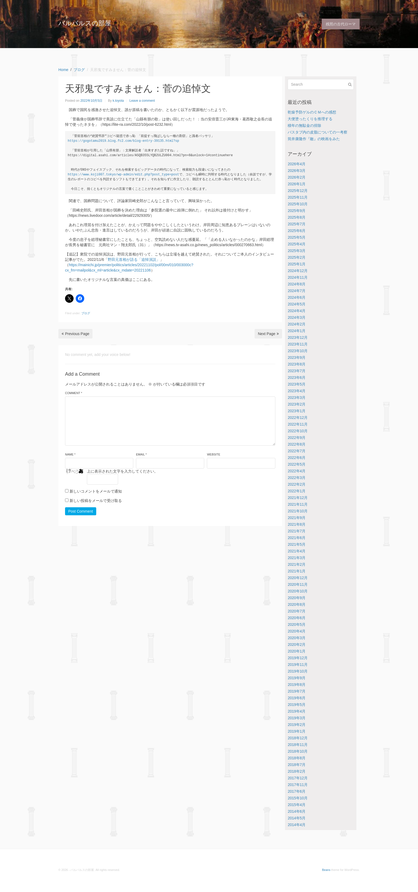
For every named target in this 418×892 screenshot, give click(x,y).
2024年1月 (297, 331)
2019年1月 (297, 731)
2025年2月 (297, 257)
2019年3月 (297, 718)
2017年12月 (298, 778)
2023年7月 (297, 371)
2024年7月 (297, 291)
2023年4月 (297, 391)
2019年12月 (298, 658)
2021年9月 (297, 518)
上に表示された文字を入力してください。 (122, 471)
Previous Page (75, 334)
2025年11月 (298, 197)
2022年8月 (297, 444)
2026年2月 (297, 177)
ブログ (85, 313)
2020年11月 (298, 584)
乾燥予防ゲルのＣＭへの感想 (312, 112)
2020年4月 (297, 631)
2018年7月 (297, 765)
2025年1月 (297, 264)
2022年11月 (298, 424)
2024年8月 (297, 284)
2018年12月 (298, 738)
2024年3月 (297, 317)
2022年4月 (297, 471)
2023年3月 (297, 397)
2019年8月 (297, 684)
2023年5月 (297, 384)
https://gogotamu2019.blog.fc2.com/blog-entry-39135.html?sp (123, 141)
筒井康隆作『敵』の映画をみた (314, 139)
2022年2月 (297, 484)
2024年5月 (297, 304)
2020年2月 (297, 644)
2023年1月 (297, 411)
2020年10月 (298, 591)
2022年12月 (298, 417)
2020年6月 (297, 618)
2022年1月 (297, 491)
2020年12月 (298, 578)
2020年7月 (297, 611)
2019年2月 (297, 724)
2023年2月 (297, 404)
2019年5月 (297, 704)
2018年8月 (297, 758)
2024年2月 (297, 324)
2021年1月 (297, 571)
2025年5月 (297, 237)
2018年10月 (298, 751)
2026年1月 (297, 184)
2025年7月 (297, 224)
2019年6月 (297, 698)
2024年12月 (298, 271)
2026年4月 (297, 164)
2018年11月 (298, 744)
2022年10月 (298, 431)
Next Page (268, 334)
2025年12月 (298, 190)
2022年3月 (297, 478)
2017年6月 (297, 791)
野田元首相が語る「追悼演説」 (134, 259)
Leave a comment (142, 101)
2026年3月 (297, 170)
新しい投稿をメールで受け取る (96, 500)
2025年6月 (297, 231)
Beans (326, 869)
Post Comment (80, 511)
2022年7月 (297, 451)
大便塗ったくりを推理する (310, 119)
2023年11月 (298, 344)
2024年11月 (298, 277)
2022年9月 (297, 437)
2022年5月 (297, 464)
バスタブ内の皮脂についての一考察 (317, 132)
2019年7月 (297, 691)
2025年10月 (298, 204)
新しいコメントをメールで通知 (96, 491)
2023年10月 (298, 351)
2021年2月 (297, 564)
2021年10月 (298, 511)
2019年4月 (297, 711)
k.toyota (118, 101)
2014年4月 (297, 825)
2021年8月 (297, 524)
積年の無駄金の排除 (304, 125)
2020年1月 (297, 651)
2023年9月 (297, 357)
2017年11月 (298, 785)
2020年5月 (297, 624)
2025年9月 (297, 211)
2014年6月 (297, 811)
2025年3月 (297, 251)
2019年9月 (297, 678)
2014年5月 (297, 818)
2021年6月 (297, 538)
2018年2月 (297, 771)
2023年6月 (297, 377)
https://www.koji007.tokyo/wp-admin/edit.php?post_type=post (123, 174)
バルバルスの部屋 (84, 23)
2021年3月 (297, 558)
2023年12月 (298, 337)
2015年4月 (297, 805)
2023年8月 (297, 364)
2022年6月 (297, 457)
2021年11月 (298, 504)
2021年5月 (297, 544)
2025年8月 (297, 217)
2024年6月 (297, 297)
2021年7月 (297, 531)
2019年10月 (298, 671)
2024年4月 (297, 311)
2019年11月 (298, 664)
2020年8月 (297, 604)
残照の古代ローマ (341, 24)
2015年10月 (298, 798)
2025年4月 (297, 244)
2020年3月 (297, 638)
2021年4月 (297, 551)
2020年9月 (297, 598)
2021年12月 (298, 498)
